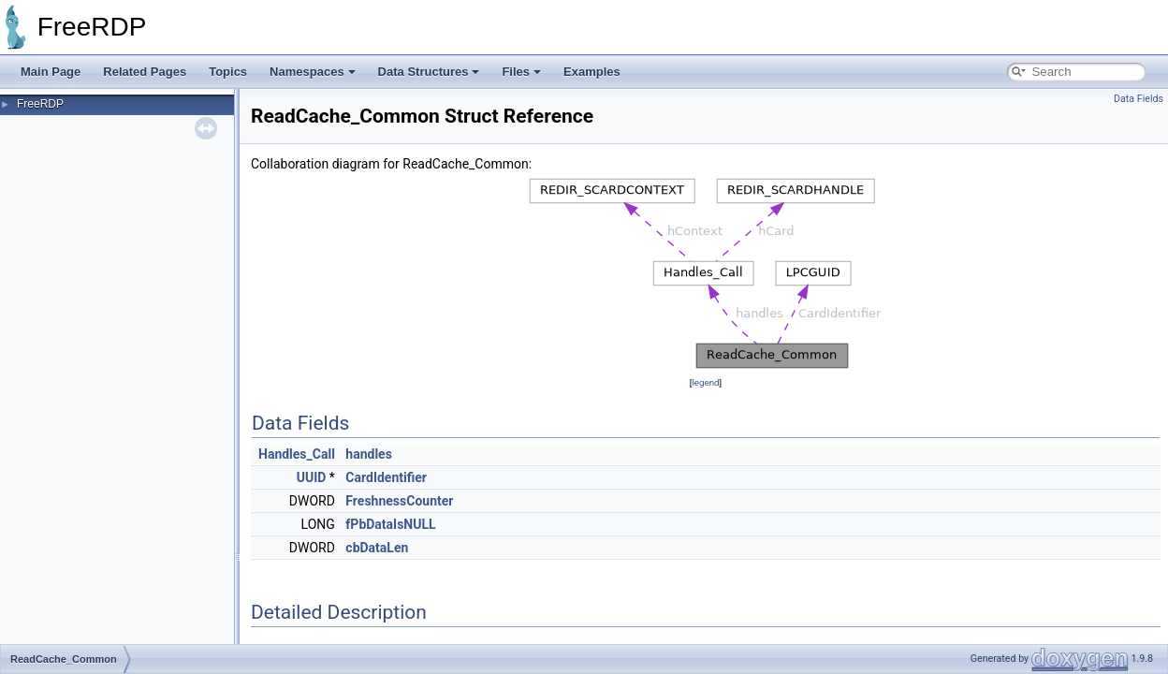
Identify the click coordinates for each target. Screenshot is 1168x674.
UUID (312, 477)
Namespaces (313, 72)
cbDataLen (376, 547)
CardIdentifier (386, 477)
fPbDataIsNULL (390, 524)
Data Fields (1138, 99)
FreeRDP (40, 103)
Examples (591, 72)
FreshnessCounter (399, 500)
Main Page (50, 72)
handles (368, 454)
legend (705, 382)
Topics (228, 72)
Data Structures (429, 72)
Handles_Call (296, 454)
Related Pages (144, 72)
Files (521, 72)
